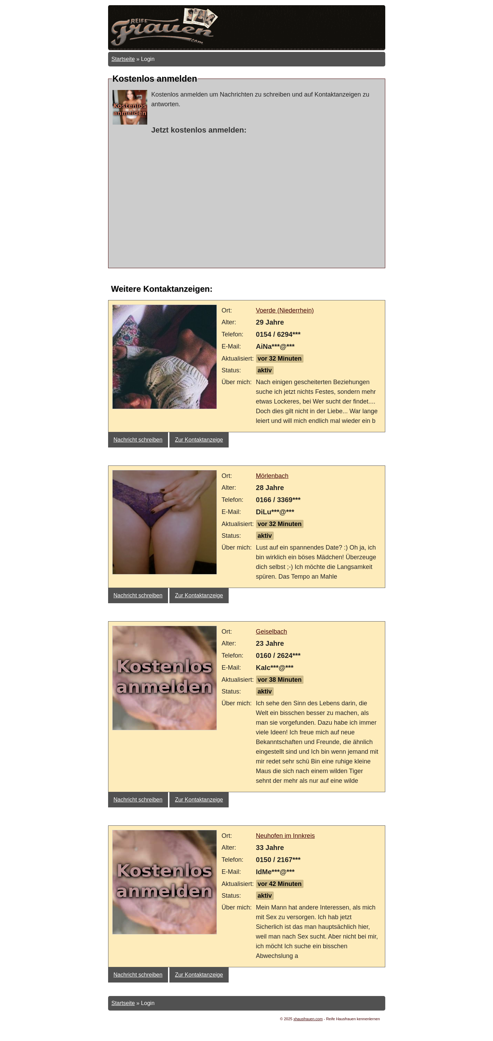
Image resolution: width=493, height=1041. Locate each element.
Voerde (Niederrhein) (285, 310)
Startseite (123, 59)
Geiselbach (271, 631)
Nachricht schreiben (138, 440)
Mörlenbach (272, 475)
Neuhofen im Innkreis (285, 835)
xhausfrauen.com (308, 1019)
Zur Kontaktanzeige (199, 440)
